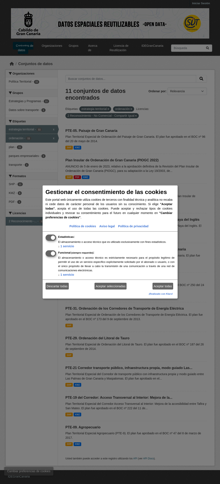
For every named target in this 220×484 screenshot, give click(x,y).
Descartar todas (57, 286)
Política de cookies (82, 226)
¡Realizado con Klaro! (161, 294)
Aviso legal (107, 226)
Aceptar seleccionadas (111, 286)
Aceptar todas (163, 286)
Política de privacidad (133, 226)
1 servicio (66, 246)
